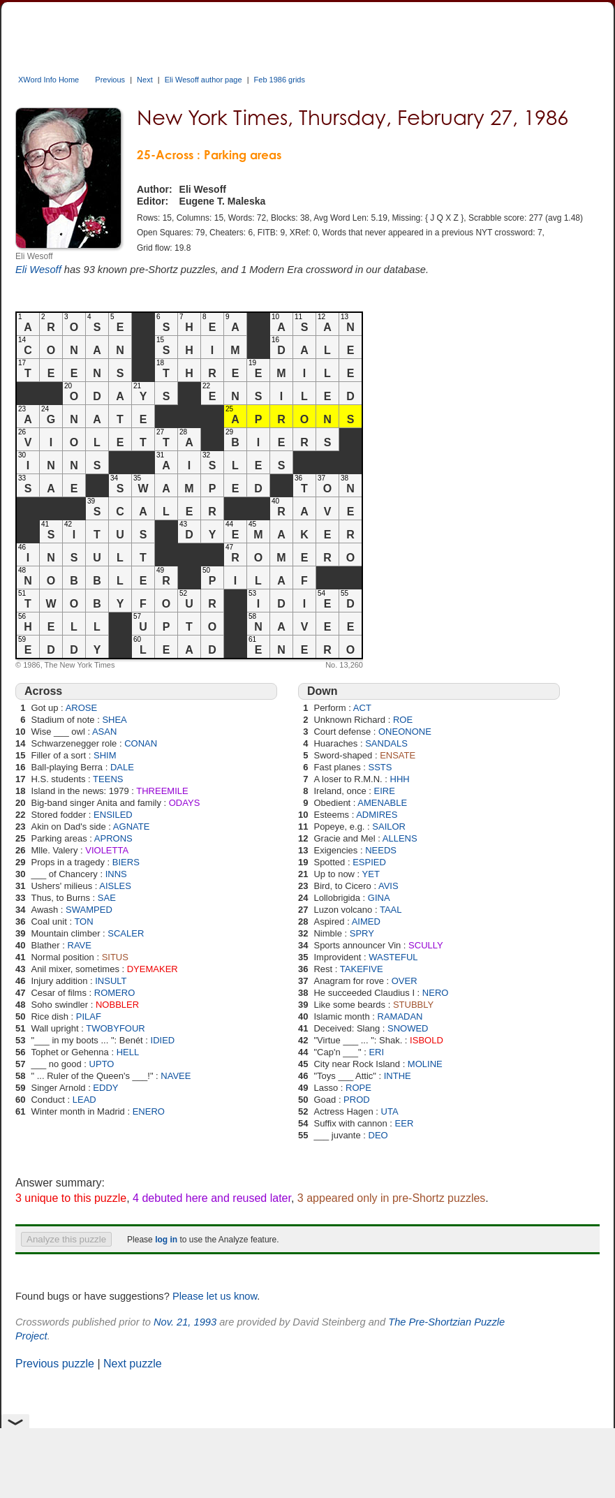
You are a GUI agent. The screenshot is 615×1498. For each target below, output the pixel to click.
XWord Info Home (48, 79)
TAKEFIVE (361, 969)
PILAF (88, 1016)
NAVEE (176, 1076)
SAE (107, 898)
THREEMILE (162, 791)
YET (371, 874)
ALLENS (400, 838)
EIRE (383, 791)
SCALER (126, 933)
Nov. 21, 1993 (185, 1322)
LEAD (84, 1099)
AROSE (82, 708)
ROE (403, 719)
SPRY (362, 933)
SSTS (380, 767)
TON (83, 921)
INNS (116, 874)
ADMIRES (376, 814)
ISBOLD (426, 1040)
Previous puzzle (54, 1364)
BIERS (126, 862)
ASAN (104, 731)
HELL (128, 1052)
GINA (379, 898)
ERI (376, 1052)
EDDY (105, 1087)
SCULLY (425, 945)
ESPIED (369, 862)
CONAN (140, 743)
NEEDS (381, 850)
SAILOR (389, 826)
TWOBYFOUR (115, 1028)
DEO (378, 1135)
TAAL (391, 909)
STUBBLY (413, 1004)
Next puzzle (132, 1364)
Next (145, 79)
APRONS (113, 838)
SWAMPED (89, 909)
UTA (390, 1111)
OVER (404, 981)
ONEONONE (404, 731)
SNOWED (408, 1028)
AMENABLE (382, 803)
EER (404, 1123)
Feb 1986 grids (279, 79)
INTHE (397, 1076)
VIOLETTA (106, 850)
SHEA (114, 719)
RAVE (79, 945)
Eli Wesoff (38, 269)
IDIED (163, 1040)
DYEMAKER (152, 969)
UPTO (101, 1064)
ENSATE (397, 755)
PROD (356, 1099)
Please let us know (214, 1296)
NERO (435, 992)
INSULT (110, 981)
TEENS (108, 779)
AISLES (115, 886)
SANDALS (386, 743)
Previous (110, 79)
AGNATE (131, 826)
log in (166, 1239)
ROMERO (114, 992)
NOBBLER (117, 1004)
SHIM (105, 755)
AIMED (366, 921)
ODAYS (184, 803)
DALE (122, 767)
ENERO (149, 1111)
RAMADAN (400, 1016)
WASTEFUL (393, 957)
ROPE (358, 1087)
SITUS (115, 957)
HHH (400, 779)
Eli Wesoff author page (203, 79)
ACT (362, 708)
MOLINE (425, 1064)
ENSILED (113, 814)
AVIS (388, 886)
